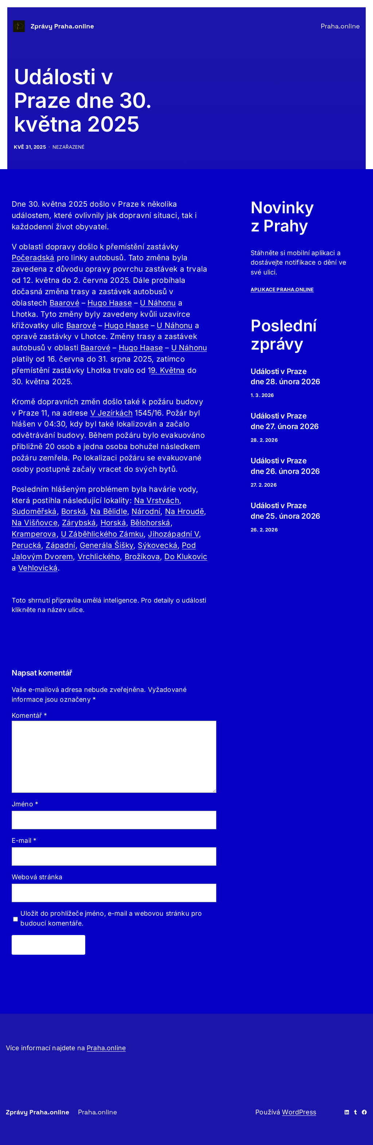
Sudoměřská (34, 511)
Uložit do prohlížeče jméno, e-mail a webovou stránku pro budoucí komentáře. (111, 918)
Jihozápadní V (173, 533)
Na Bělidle (108, 511)
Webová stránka (37, 877)
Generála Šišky (106, 545)
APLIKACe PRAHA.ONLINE (282, 289)
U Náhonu (158, 302)
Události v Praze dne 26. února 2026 (285, 466)
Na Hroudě (184, 511)
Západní (60, 545)
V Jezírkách (111, 412)
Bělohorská (150, 522)
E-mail (24, 840)
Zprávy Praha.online (62, 26)
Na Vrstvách (156, 500)
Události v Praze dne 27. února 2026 (285, 421)
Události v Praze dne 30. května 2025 (83, 100)
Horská (113, 522)
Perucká (26, 545)
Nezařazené (68, 147)
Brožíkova (142, 556)
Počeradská (33, 257)
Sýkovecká (157, 545)
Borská (73, 511)
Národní (145, 511)
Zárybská (79, 522)
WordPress (299, 1112)
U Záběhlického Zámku (102, 533)
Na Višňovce (35, 522)
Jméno (25, 804)
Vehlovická (38, 567)
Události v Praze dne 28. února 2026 (285, 376)
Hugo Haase (109, 302)
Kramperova (34, 533)
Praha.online (106, 1048)
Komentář (29, 715)
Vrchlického (99, 556)
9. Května (168, 370)
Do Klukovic (185, 556)
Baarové (64, 302)
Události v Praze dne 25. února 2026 (285, 511)
